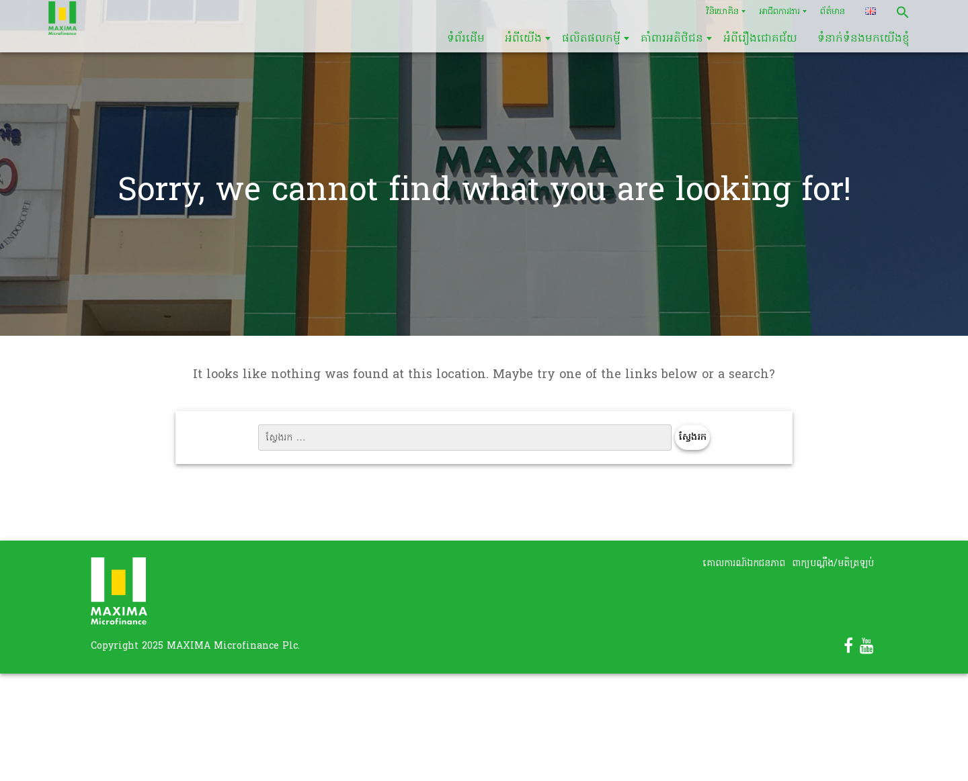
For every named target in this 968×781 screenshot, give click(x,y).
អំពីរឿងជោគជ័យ (760, 39)
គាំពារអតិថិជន (672, 39)
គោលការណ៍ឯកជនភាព (743, 564)
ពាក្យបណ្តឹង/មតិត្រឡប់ (833, 564)
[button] (903, 12)
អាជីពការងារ (779, 11)
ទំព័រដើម (466, 39)
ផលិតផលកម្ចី (591, 39)
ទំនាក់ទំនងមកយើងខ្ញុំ (863, 39)
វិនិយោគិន (722, 11)
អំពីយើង (523, 39)
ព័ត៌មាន (832, 11)
